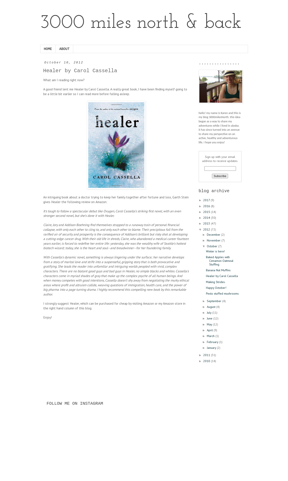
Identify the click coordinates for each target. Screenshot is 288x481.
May (210, 324)
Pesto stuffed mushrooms (222, 293)
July (209, 313)
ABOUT (64, 49)
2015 (207, 212)
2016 (207, 206)
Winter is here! (215, 251)
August (211, 307)
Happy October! (216, 288)
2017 (207, 200)
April (210, 330)
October (212, 246)
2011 (207, 355)
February (213, 342)
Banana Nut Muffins (218, 270)
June (210, 318)
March (211, 336)
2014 (207, 218)
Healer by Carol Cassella (222, 276)
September (214, 301)
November (214, 240)
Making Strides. (215, 282)
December (214, 235)
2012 (207, 229)
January (212, 348)
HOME (48, 49)
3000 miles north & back (141, 23)
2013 (207, 223)
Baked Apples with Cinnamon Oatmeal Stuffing (219, 260)
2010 (207, 361)
